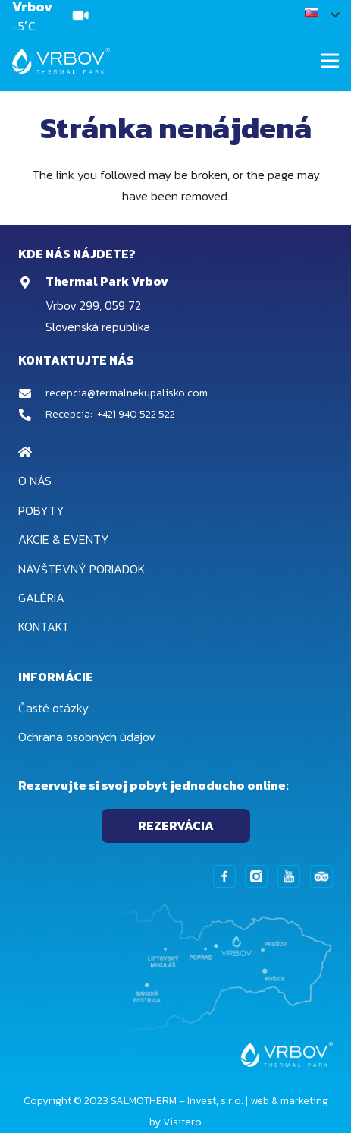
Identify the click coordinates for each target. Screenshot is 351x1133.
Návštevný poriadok (81, 569)
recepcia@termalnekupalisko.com (126, 393)
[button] (322, 15)
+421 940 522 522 (136, 414)
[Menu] (330, 61)
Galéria (41, 598)
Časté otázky (53, 708)
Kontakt (43, 626)
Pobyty (41, 510)
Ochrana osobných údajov (86, 736)
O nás (35, 481)
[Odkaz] (80, 15)
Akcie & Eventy (63, 539)
